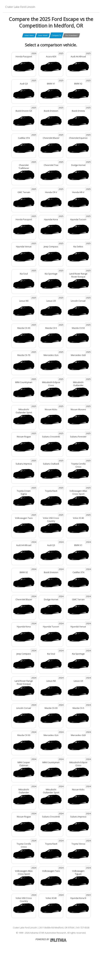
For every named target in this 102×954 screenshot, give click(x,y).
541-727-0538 (82, 927)
